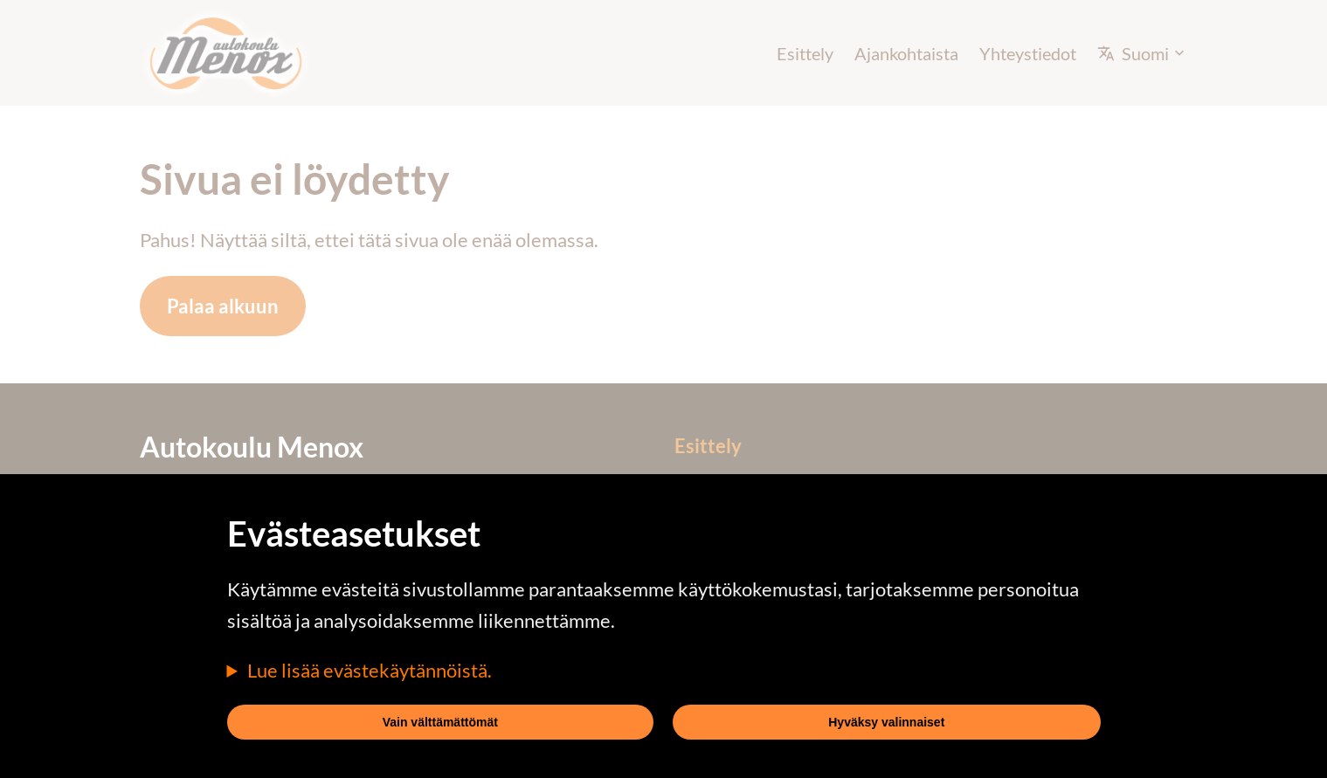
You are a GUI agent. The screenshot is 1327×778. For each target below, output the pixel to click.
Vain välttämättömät (440, 722)
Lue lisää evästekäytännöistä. (369, 670)
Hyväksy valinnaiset (886, 722)
